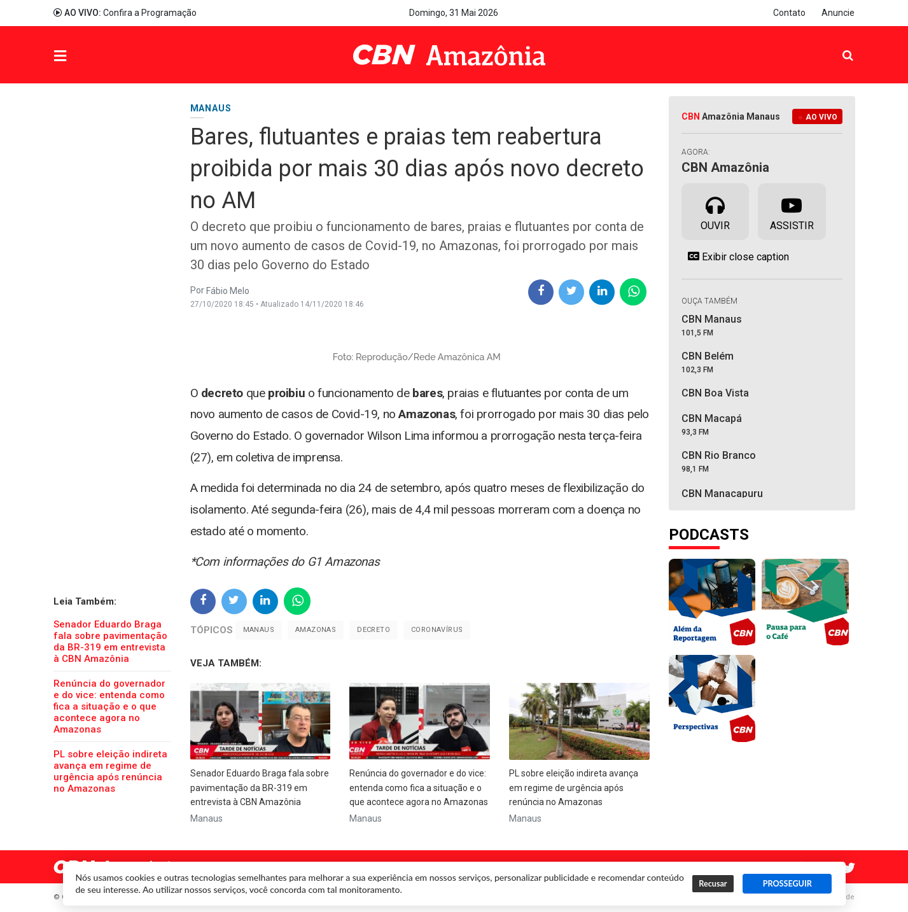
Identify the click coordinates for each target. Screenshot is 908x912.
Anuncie (838, 13)
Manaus (258, 630)
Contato (789, 13)
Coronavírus (437, 630)
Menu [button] (86, 56)
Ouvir (715, 211)
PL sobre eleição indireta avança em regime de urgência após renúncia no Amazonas (110, 771)
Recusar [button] (713, 883)
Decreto (373, 630)
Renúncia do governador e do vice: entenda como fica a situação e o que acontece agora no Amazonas (109, 706)
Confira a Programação (125, 13)
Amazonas (315, 630)
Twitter (848, 869)
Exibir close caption (735, 256)
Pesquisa (837, 45)
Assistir (792, 211)
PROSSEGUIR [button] (787, 883)
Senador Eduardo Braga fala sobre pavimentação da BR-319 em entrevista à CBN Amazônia (110, 641)
